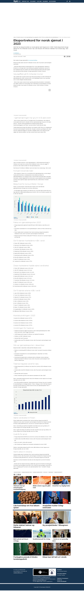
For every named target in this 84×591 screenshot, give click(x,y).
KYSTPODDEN (52, 1)
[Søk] (67, 1)
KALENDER (45, 1)
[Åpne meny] (70, 1)
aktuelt (45, 472)
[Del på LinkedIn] (68, 56)
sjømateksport (58, 472)
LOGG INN (39, 1)
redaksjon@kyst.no (18, 572)
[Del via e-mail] (69, 56)
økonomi (51, 472)
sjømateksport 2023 (27, 472)
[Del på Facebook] (64, 56)
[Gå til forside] (17, 1)
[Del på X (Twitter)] (66, 56)
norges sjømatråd (37, 472)
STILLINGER (33, 1)
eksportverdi (17, 472)
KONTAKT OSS (25, 1)
